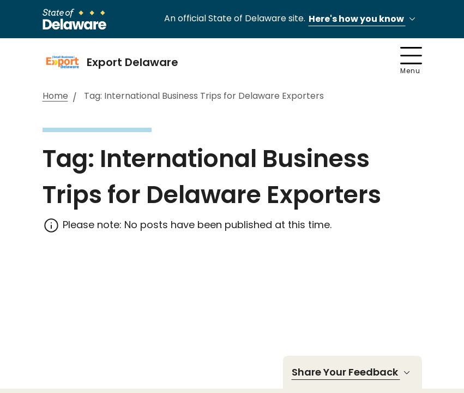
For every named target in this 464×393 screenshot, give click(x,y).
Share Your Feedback (352, 372)
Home (55, 96)
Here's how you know (364, 19)
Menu (411, 61)
